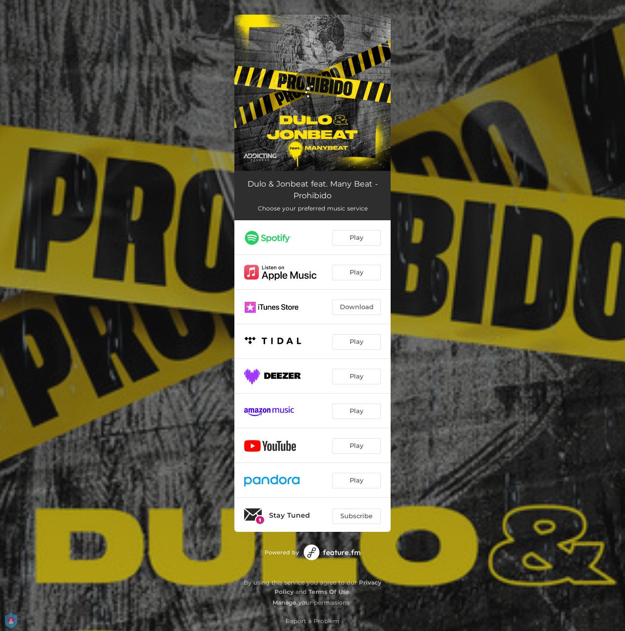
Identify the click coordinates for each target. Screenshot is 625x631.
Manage (284, 602)
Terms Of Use (329, 591)
